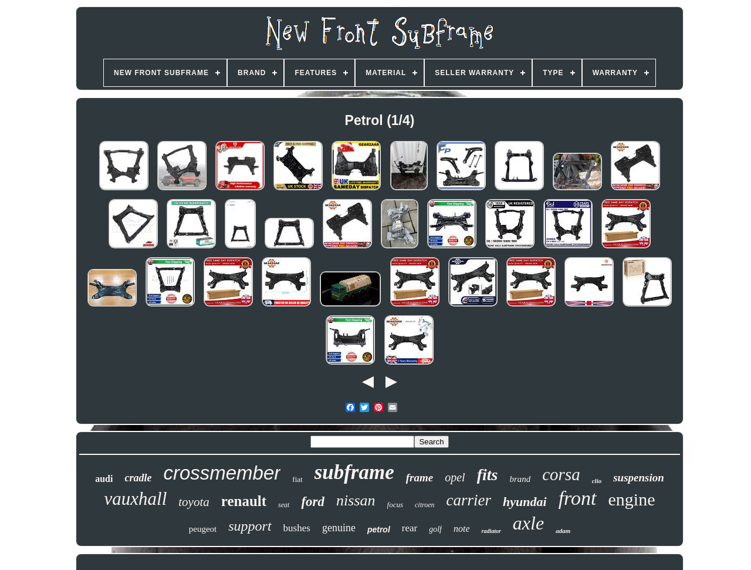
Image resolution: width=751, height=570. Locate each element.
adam (563, 530)
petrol (378, 529)
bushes (296, 528)
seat (283, 505)
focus (395, 504)
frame (419, 477)
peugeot (202, 529)
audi (104, 479)
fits (487, 475)
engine (631, 499)
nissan (355, 500)
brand (519, 479)
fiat (297, 479)
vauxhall (135, 498)
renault (243, 501)
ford (312, 501)
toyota (193, 502)
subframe (354, 472)
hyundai (525, 501)
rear (409, 528)
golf (435, 529)
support (249, 526)
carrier (469, 500)
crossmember (221, 473)
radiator (491, 531)
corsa (561, 474)
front (578, 498)
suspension (638, 477)
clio (597, 480)
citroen (425, 505)
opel (455, 477)
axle (528, 523)
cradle (137, 478)
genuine (339, 528)
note (462, 529)
